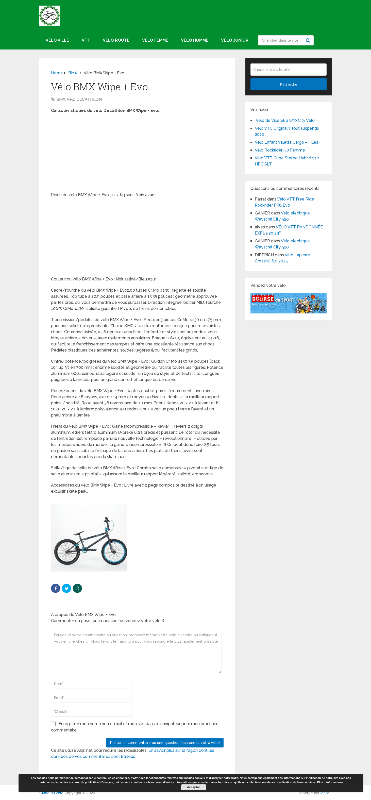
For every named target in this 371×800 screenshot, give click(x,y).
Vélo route (116, 40)
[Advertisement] (137, 154)
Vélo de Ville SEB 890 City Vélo (285, 120)
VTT (86, 40)
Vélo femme (155, 40)
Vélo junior (234, 40)
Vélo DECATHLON (84, 99)
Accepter (193, 787)
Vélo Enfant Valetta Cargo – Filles (286, 142)
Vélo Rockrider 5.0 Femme (280, 150)
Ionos (325, 793)
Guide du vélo (51, 793)
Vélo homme (194, 40)
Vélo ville (57, 40)
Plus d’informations (330, 782)
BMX (60, 99)
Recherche (308, 40)
